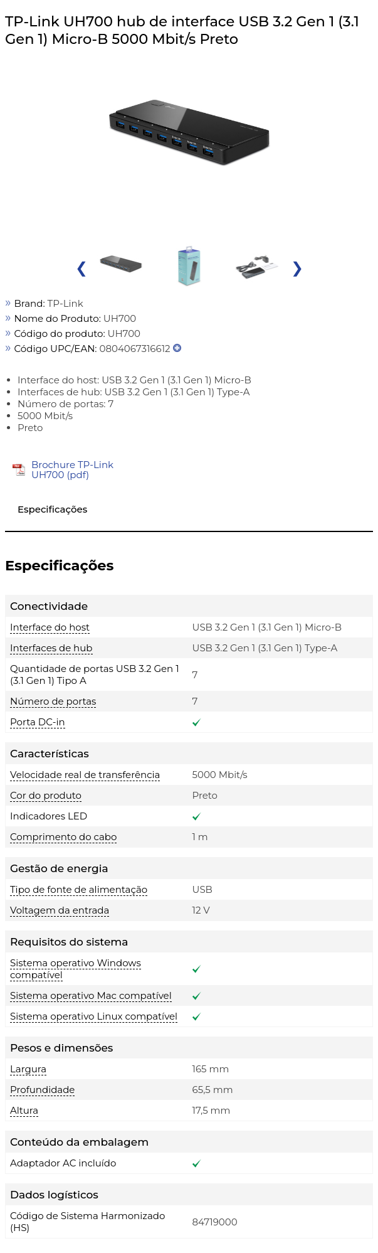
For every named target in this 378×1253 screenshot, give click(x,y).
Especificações (52, 509)
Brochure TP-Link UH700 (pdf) (72, 470)
